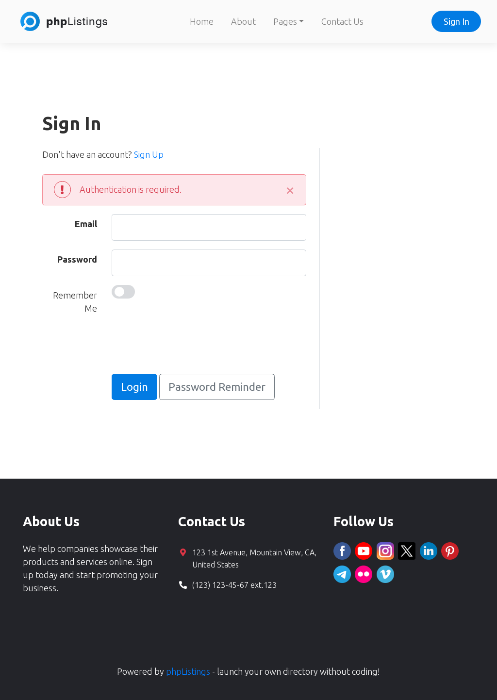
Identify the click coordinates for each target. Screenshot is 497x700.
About (243, 21)
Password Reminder (216, 387)
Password (77, 259)
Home (202, 21)
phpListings (188, 671)
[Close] (290, 189)
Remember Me (75, 301)
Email (86, 224)
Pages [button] (285, 21)
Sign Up (149, 154)
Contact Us (342, 21)
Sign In (456, 21)
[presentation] (185, 346)
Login (134, 387)
